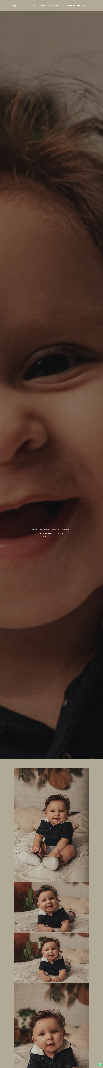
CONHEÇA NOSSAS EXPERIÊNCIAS (51, 5)
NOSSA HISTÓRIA (73, 5)
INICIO (33, 5)
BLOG (85, 5)
